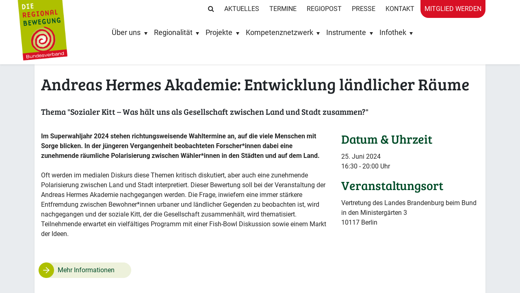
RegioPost (324, 9)
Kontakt (400, 9)
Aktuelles (241, 9)
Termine (283, 9)
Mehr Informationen (86, 270)
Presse (363, 9)
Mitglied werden (453, 9)
